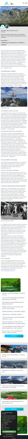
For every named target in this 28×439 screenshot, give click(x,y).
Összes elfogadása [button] (9, 431)
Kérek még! (14, 336)
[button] (9, 436)
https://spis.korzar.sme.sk (9, 270)
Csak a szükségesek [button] (9, 434)
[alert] (9, 424)
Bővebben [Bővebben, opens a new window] (8, 419)
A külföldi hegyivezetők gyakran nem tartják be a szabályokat (13, 43)
